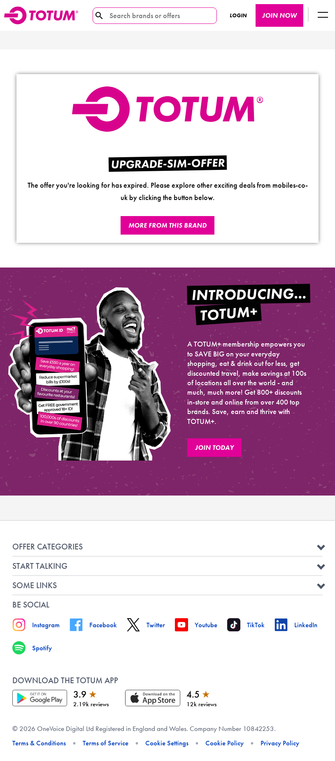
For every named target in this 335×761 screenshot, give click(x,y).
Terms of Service (105, 742)
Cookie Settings (166, 742)
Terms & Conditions (39, 742)
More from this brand (167, 225)
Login (238, 15)
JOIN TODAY (214, 447)
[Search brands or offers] (151, 15)
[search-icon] (99, 15)
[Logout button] (322, 15)
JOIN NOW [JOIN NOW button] (279, 15)
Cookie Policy (224, 742)
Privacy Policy (280, 742)
